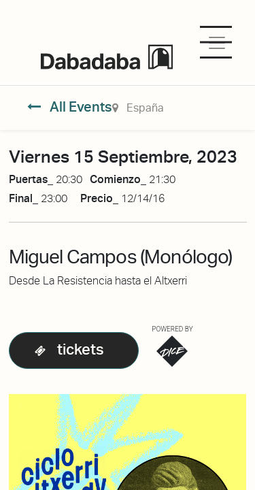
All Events (69, 107)
